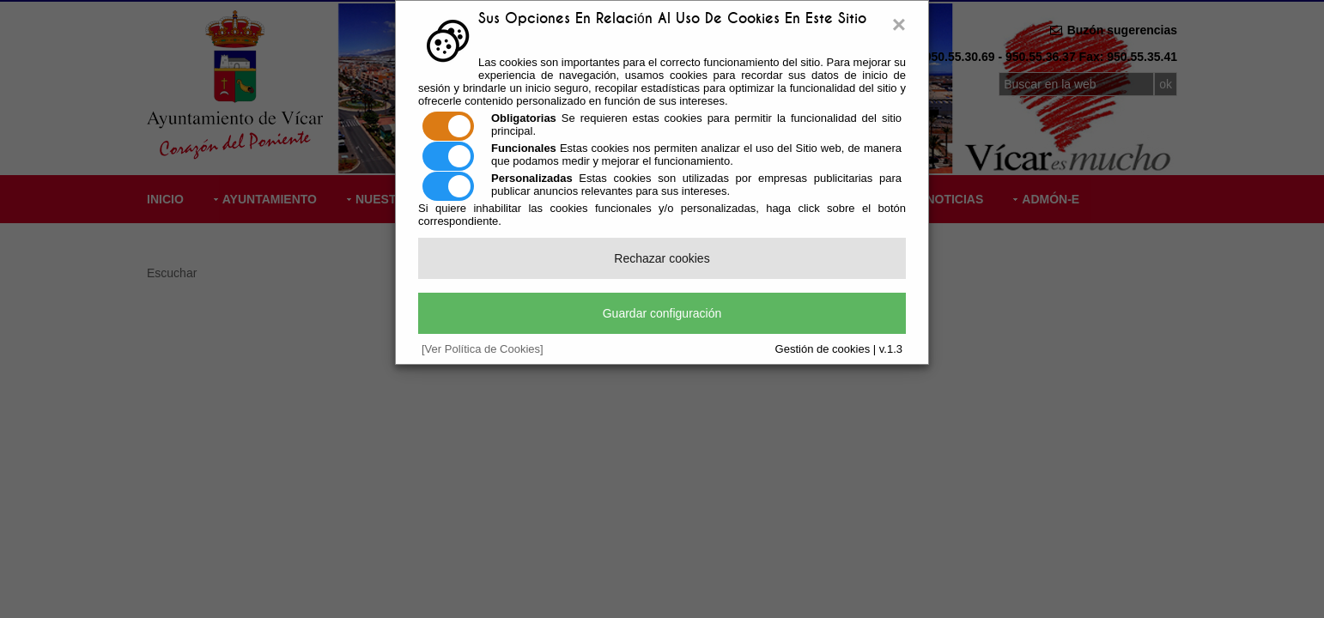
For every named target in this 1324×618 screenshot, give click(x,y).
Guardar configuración (662, 313)
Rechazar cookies (661, 258)
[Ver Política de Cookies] (483, 348)
